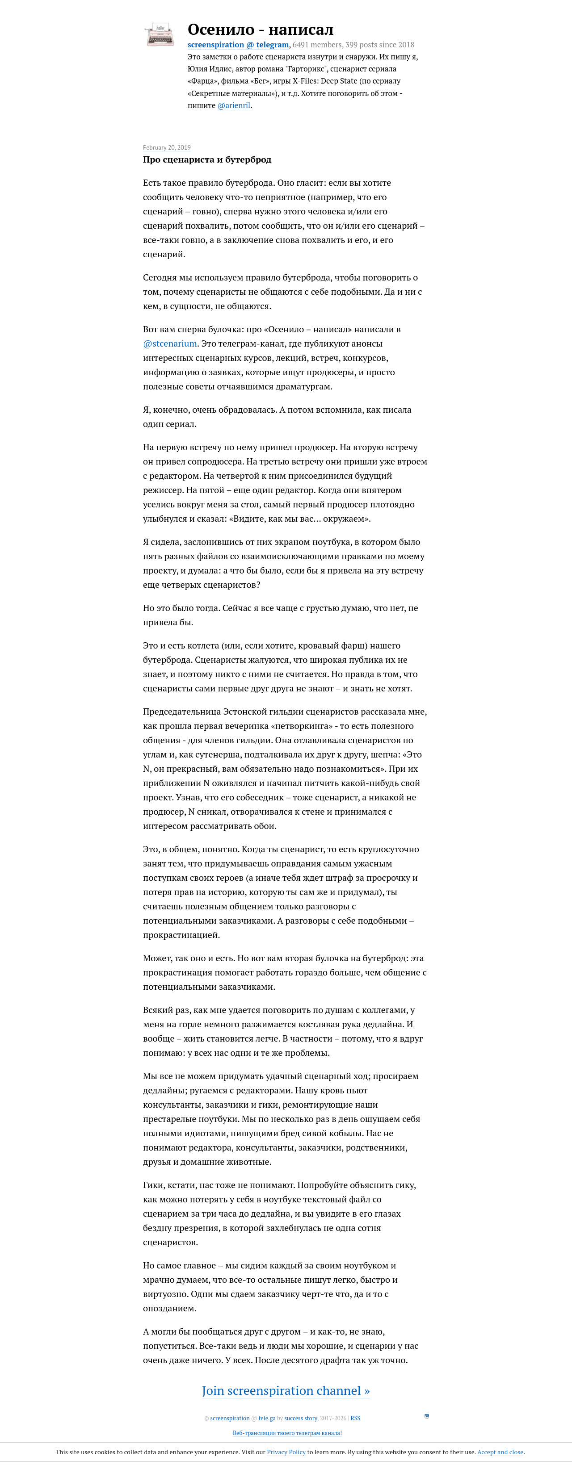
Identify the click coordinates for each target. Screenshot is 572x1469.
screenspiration (230, 1418)
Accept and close (500, 1452)
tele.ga (267, 1418)
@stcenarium (170, 343)
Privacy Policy (286, 1452)
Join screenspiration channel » (286, 1390)
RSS (356, 1418)
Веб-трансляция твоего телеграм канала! (287, 1433)
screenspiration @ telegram (238, 44)
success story (300, 1418)
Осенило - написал (261, 29)
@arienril (233, 105)
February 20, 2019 (167, 147)
